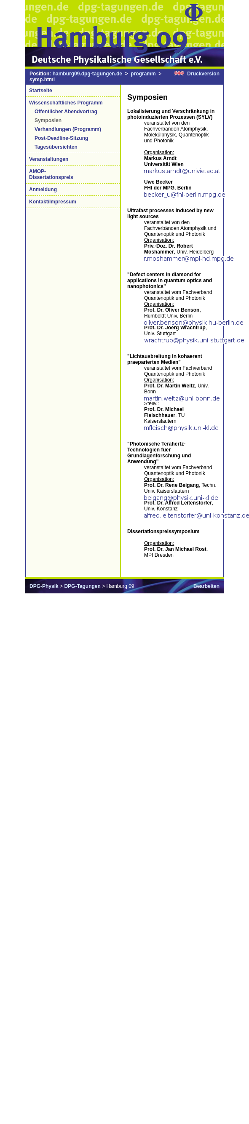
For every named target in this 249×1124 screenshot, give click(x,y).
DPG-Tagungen (82, 586)
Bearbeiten (206, 586)
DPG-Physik (44, 586)
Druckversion (203, 74)
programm (143, 74)
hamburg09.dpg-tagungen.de (87, 74)
